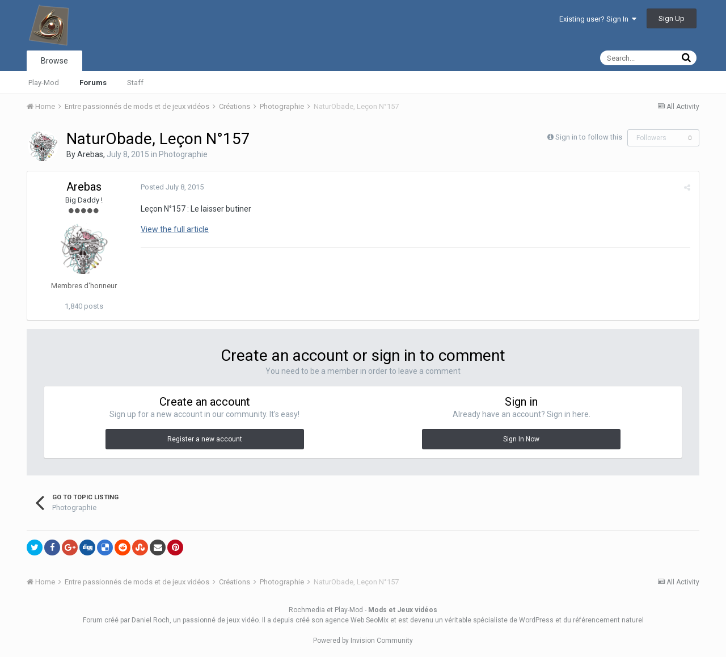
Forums (93, 82)
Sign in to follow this (588, 137)
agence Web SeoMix (357, 620)
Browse (54, 60)
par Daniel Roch (145, 620)
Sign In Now (521, 439)
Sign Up (672, 18)
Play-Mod (43, 82)
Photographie (183, 154)
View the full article (175, 229)
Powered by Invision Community (363, 641)
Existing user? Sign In (597, 19)
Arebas (90, 154)
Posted (172, 187)
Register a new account (204, 439)
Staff (135, 82)
